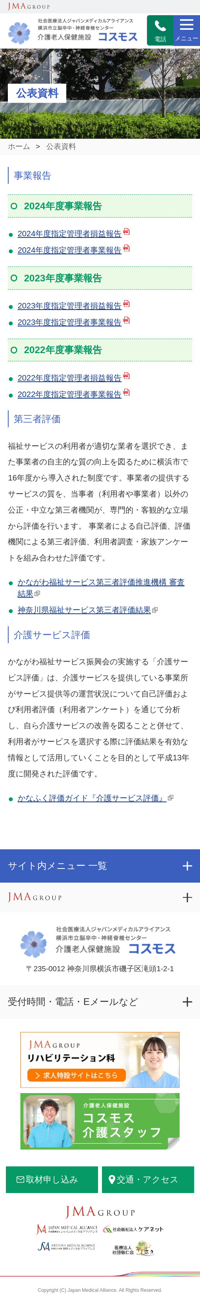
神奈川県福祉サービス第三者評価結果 (84, 610)
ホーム (19, 146)
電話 (160, 31)
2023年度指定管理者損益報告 (70, 305)
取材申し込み (52, 1179)
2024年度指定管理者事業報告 (70, 250)
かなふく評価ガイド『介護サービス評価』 (92, 798)
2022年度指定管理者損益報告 (70, 378)
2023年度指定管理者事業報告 (70, 322)
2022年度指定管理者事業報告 (70, 394)
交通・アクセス (148, 1179)
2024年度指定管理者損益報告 (70, 233)
